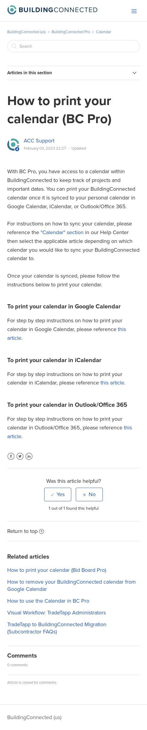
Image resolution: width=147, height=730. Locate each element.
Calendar (103, 32)
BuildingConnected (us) (26, 32)
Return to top (25, 531)
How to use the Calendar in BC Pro (48, 601)
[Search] (73, 46)
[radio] (57, 494)
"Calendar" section (62, 232)
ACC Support (39, 140)
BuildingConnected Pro (71, 32)
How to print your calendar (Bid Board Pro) (56, 570)
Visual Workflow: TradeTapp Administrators (56, 612)
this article (112, 382)
